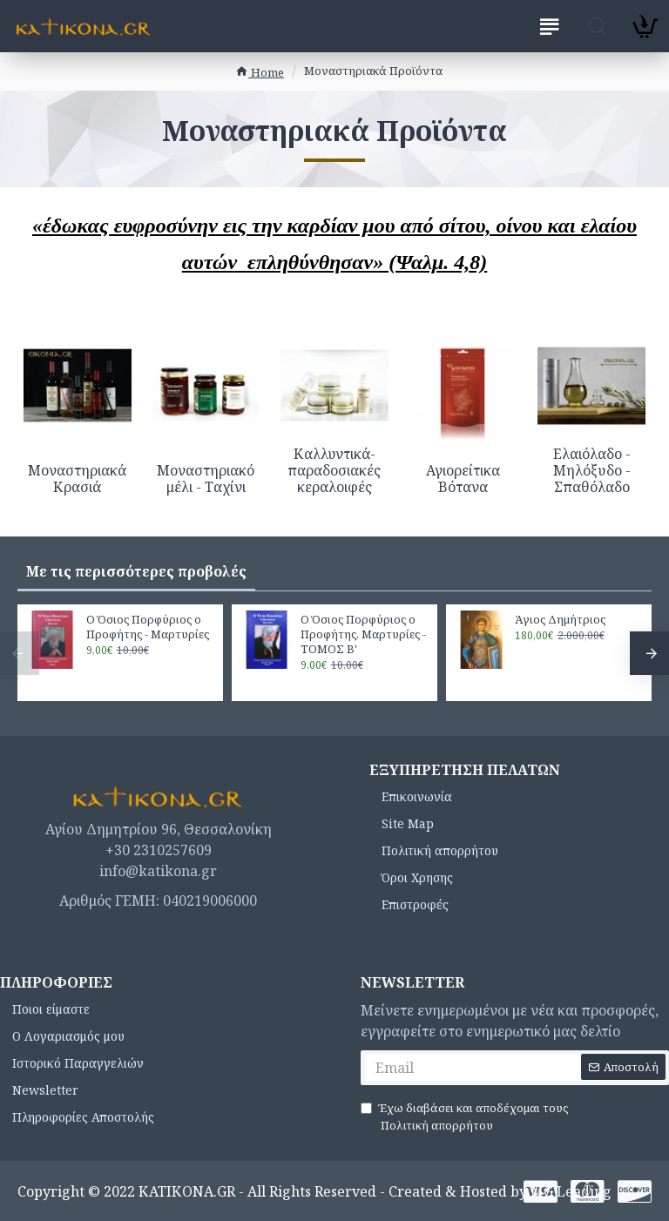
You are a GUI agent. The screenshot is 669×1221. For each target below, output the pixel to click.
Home (259, 72)
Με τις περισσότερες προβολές (136, 571)
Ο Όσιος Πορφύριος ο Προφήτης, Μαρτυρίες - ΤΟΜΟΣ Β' (363, 634)
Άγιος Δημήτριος (560, 619)
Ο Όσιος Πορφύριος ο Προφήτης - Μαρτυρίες (147, 627)
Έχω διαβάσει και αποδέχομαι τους (464, 1117)
